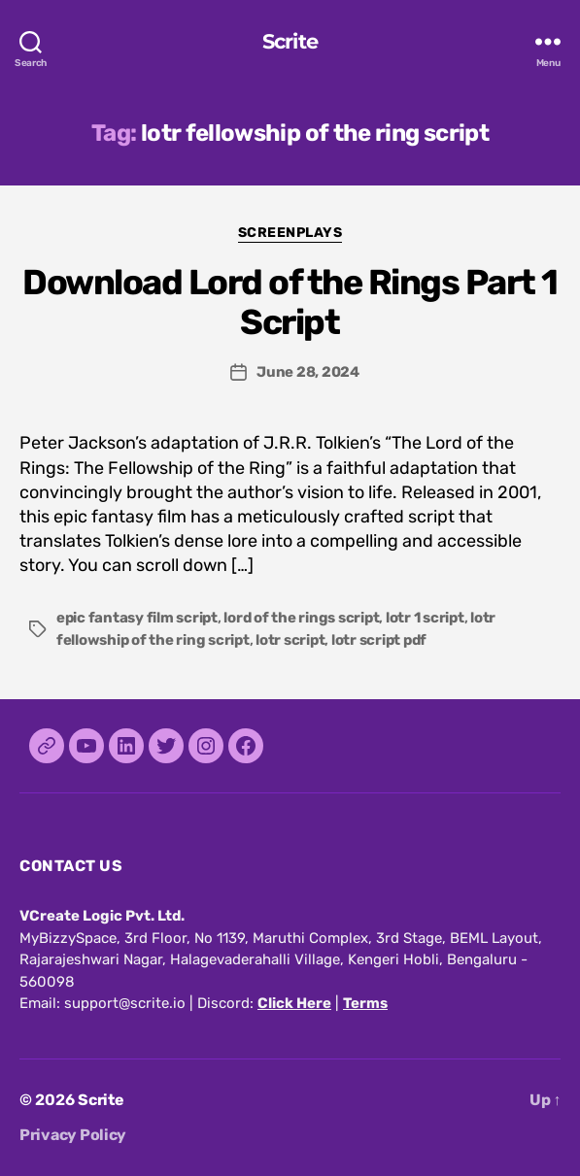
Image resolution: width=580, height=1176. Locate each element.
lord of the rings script (301, 617)
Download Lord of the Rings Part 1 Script (290, 302)
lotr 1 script (425, 617)
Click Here (294, 1003)
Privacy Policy (72, 1135)
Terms (365, 1003)
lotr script (290, 640)
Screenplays (290, 232)
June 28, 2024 (307, 372)
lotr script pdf (378, 640)
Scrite (290, 41)
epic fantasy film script (137, 617)
